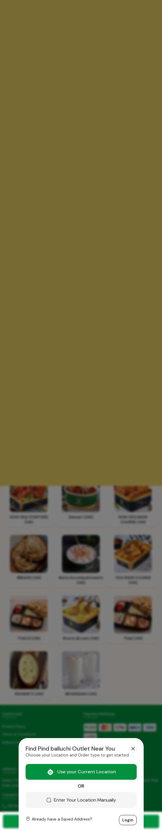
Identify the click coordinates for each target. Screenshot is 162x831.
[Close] (133, 748)
